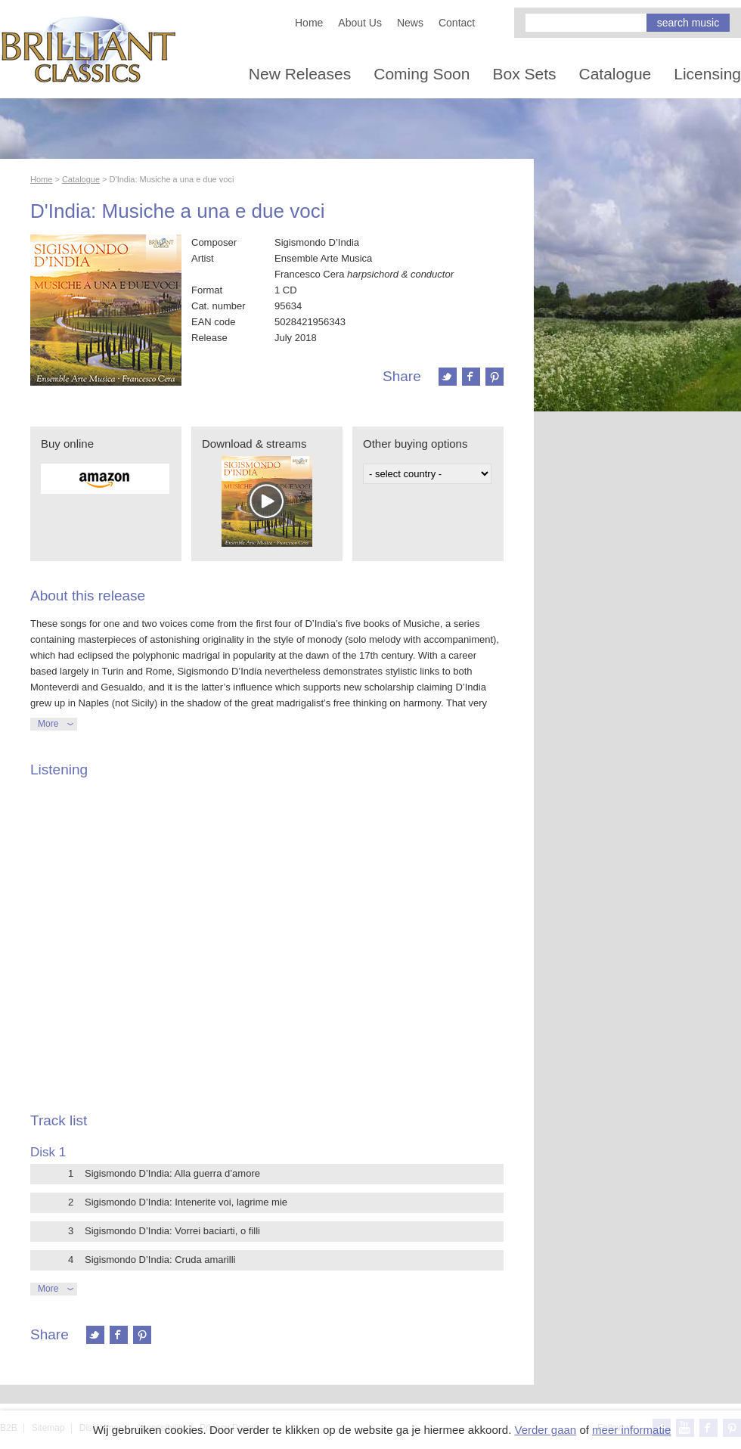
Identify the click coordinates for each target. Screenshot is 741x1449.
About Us (360, 23)
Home (309, 23)
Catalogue (615, 73)
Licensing (707, 73)
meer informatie (631, 1429)
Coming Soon (422, 73)
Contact (457, 23)
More (48, 723)
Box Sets (524, 73)
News (410, 23)
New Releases (300, 73)
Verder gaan (545, 1429)
